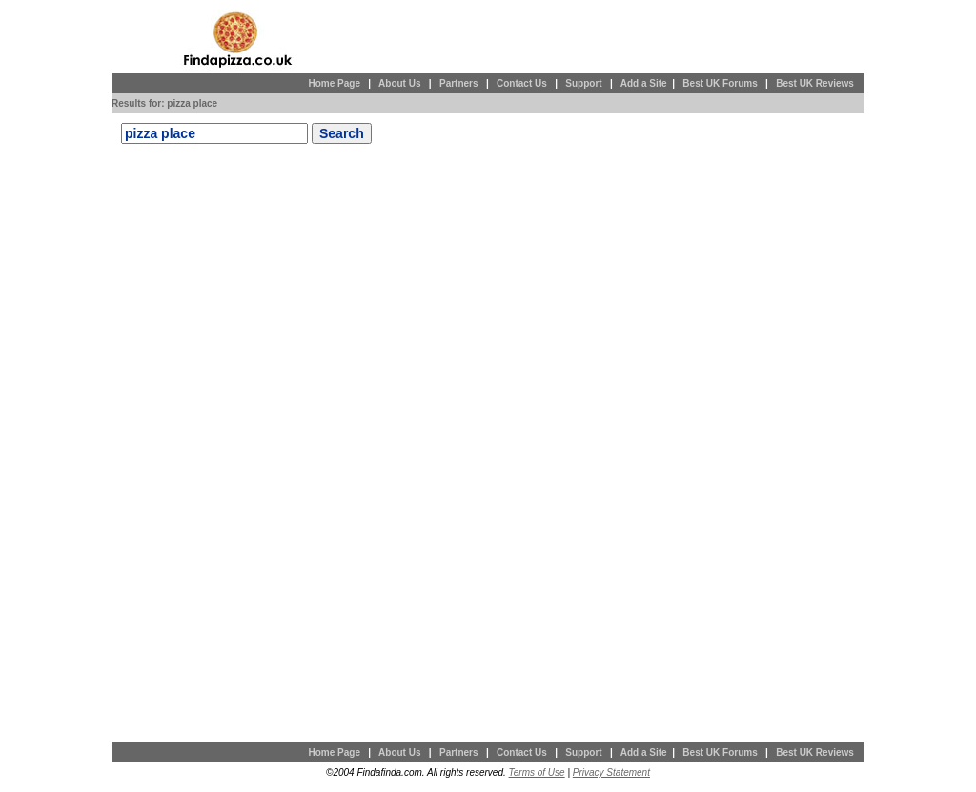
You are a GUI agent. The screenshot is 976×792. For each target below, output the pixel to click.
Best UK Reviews (815, 83)
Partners (458, 83)
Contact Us (522, 83)
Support (583, 83)
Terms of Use (537, 772)
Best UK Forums (719, 83)
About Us (399, 83)
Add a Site (643, 83)
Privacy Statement (611, 772)
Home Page (333, 83)
